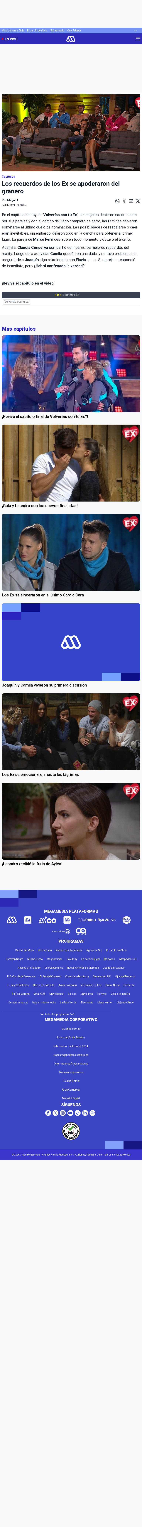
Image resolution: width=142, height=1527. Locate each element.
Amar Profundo (67, 985)
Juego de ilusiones (114, 967)
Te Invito (102, 993)
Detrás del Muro (24, 950)
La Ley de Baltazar (18, 985)
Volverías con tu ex (16, 301)
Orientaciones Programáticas (71, 1063)
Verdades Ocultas (91, 985)
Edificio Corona (21, 993)
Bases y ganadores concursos (71, 1054)
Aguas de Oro (94, 950)
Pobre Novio (113, 985)
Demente (129, 985)
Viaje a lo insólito (120, 993)
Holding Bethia (71, 1080)
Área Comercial (71, 1089)
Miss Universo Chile (13, 30)
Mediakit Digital (71, 1098)
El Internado (57, 30)
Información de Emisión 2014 (71, 1046)
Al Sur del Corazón (50, 976)
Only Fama (86, 993)
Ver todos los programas (57, 1014)
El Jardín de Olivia (37, 30)
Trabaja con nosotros (71, 1072)
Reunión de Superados (69, 950)
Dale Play (72, 959)
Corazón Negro (14, 959)
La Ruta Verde (68, 1002)
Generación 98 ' (102, 976)
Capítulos (8, 176)
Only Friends (74, 30)
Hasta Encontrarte (43, 985)
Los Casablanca (54, 967)
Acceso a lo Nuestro (29, 967)
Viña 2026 (39, 993)
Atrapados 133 (127, 959)
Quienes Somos (71, 1028)
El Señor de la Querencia (21, 976)
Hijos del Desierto (125, 976)
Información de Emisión (71, 1037)
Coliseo (72, 993)
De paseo (109, 959)
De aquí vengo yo (18, 1002)
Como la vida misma (77, 976)
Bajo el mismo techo (44, 1002)
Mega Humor (105, 1002)
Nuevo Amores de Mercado (83, 967)
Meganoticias (54, 959)
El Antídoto (87, 1002)
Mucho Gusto (35, 959)
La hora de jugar (90, 959)
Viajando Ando (125, 1002)
